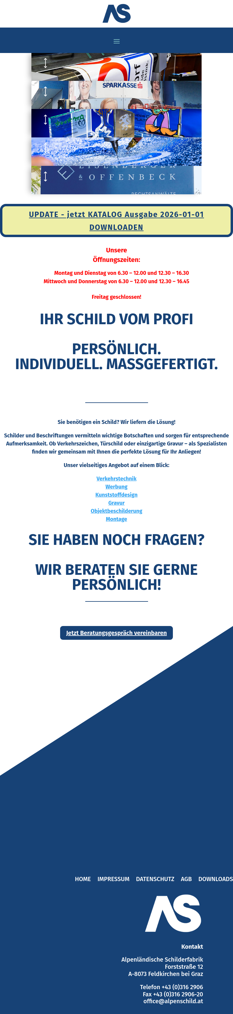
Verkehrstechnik (117, 478)
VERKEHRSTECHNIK (96, 62)
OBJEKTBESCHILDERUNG (108, 176)
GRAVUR (72, 148)
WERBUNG (77, 91)
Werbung (117, 486)
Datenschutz (155, 880)
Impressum (114, 880)
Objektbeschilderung (116, 511)
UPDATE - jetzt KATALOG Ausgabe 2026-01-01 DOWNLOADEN (116, 221)
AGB (186, 880)
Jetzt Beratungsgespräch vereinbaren (116, 632)
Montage (116, 519)
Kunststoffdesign (116, 495)
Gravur (116, 503)
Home (83, 880)
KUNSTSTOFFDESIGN (99, 119)
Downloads (215, 880)
